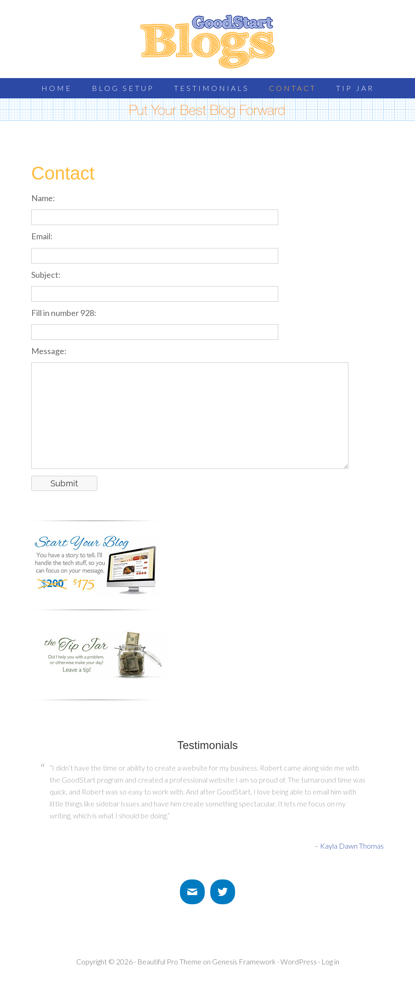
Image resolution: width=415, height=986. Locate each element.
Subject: (46, 275)
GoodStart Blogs (207, 41)
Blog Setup (123, 88)
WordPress (298, 961)
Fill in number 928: (63, 313)
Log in (330, 961)
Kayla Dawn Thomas (352, 845)
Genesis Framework (244, 961)
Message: (49, 351)
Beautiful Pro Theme (169, 961)
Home (56, 88)
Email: (42, 236)
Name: (43, 198)
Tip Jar (355, 88)
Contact (292, 88)
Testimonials (211, 88)
